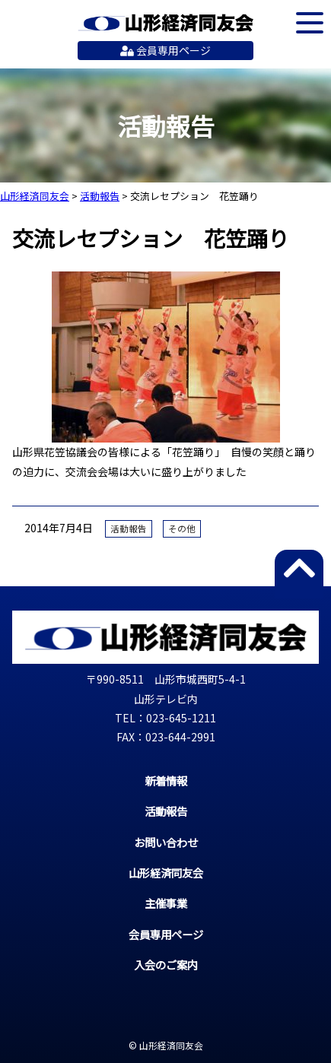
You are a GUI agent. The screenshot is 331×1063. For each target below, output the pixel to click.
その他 (182, 528)
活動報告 (128, 528)
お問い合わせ (166, 842)
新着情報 (166, 781)
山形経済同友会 (165, 23)
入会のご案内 (166, 965)
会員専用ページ (165, 50)
